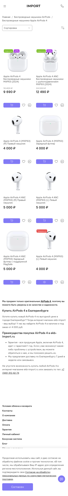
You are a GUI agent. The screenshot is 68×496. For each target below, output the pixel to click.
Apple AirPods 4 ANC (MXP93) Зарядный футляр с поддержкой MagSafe (15, 260)
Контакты (7, 410)
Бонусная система (12, 438)
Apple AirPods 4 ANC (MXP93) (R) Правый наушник (14, 200)
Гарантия (7, 429)
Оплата (6, 424)
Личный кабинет (11, 434)
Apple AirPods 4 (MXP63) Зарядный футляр (49, 142)
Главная (6, 16)
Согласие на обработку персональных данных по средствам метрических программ (29, 476)
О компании (8, 415)
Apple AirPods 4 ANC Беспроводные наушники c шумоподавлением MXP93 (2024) (49, 80)
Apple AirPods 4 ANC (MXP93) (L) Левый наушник (47, 200)
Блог (4, 443)
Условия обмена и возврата (17, 405)
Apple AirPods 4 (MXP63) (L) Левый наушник (49, 257)
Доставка (7, 420)
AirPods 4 (46, 301)
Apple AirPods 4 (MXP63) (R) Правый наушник (16, 142)
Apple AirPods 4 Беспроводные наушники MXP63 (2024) (17, 79)
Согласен (17, 487)
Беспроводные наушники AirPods (32, 16)
